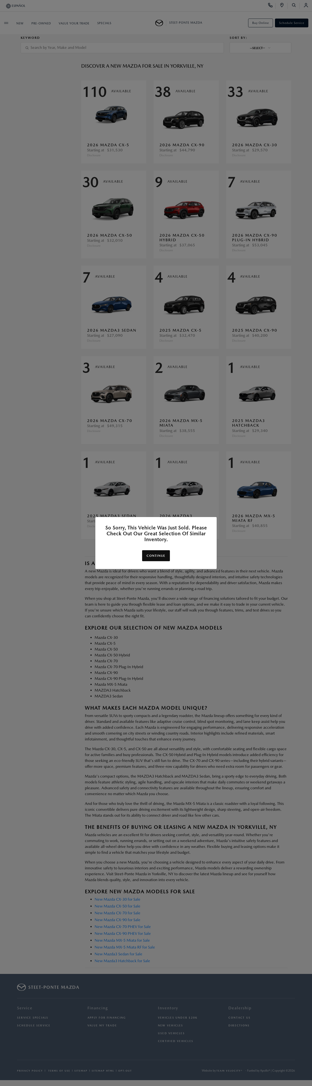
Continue (155, 556)
